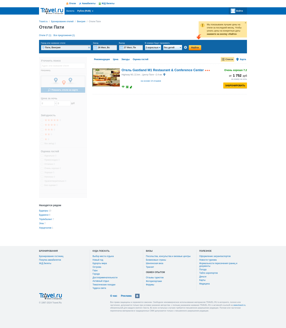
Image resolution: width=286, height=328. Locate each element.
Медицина (204, 283)
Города (96, 274)
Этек (41, 223)
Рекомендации (102, 59)
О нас (113, 295)
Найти (195, 47)
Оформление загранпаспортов (215, 256)
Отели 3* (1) (45, 35)
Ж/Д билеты (45, 263)
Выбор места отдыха (103, 256)
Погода (203, 269)
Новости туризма (208, 260)
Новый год (98, 260)
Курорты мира (100, 263)
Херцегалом (45, 228)
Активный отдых (101, 281)
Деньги (202, 276)
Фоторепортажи (154, 281)
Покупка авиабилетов (50, 260)
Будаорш (43, 210)
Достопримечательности (105, 277)
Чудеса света (99, 288)
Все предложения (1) (64, 35)
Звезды (125, 59)
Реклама (126, 295)
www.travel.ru (239, 305)
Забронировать (235, 85)
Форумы (150, 284)
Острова (97, 267)
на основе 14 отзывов (151, 81)
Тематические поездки (104, 284)
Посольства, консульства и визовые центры (168, 256)
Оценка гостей (140, 59)
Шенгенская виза (154, 263)
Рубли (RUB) (85, 11)
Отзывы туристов (155, 277)
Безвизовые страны (156, 260)
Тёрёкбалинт (45, 219)
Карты (202, 280)
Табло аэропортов (208, 273)
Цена (115, 59)
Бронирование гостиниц (51, 256)
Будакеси (44, 215)
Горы (95, 270)
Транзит (150, 267)
